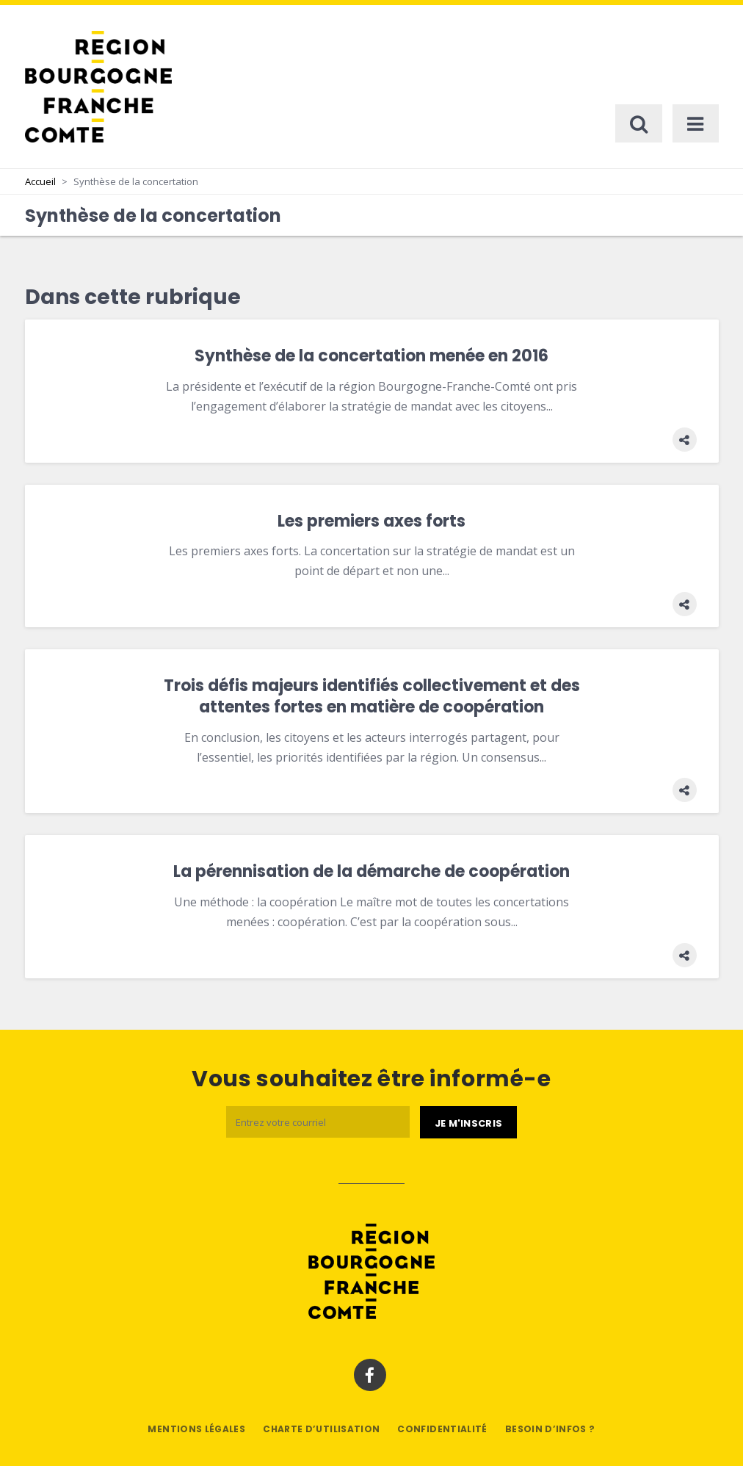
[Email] (318, 1122)
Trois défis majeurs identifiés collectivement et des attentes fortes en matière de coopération (372, 696)
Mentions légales (196, 1429)
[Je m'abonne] (468, 1122)
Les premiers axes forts (371, 521)
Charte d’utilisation (321, 1429)
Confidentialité (442, 1429)
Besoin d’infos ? (550, 1429)
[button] (685, 439)
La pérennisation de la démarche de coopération (371, 871)
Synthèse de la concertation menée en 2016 (371, 355)
